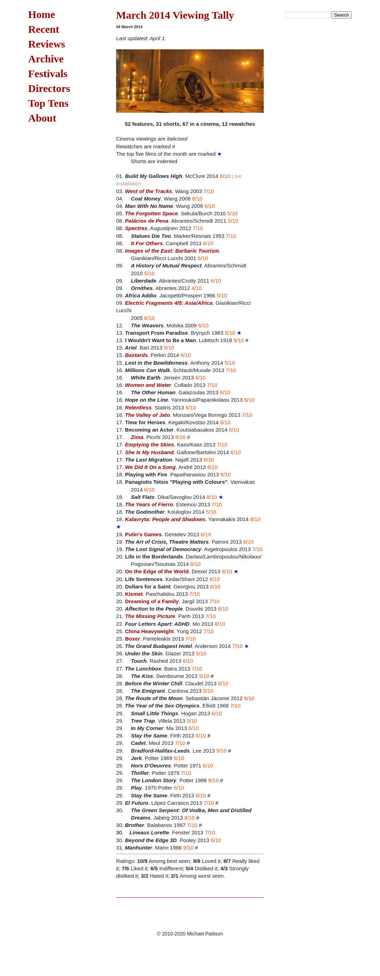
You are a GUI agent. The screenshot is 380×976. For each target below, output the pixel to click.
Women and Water (148, 385)
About (42, 118)
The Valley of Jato (147, 415)
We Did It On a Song (150, 467)
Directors (49, 88)
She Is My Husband (149, 452)
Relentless (138, 407)
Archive (46, 58)
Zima (137, 437)
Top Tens (48, 103)
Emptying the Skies (149, 444)
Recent (43, 29)
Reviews (46, 44)
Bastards (136, 355)
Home (41, 14)
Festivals (48, 73)
